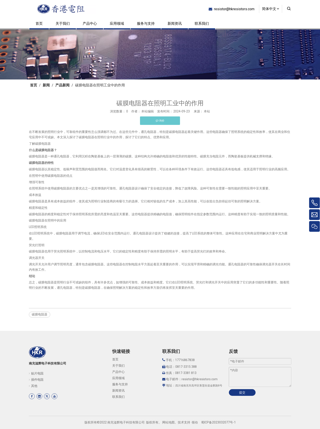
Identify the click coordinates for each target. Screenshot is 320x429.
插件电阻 (37, 379)
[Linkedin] (39, 396)
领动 (195, 422)
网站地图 (168, 422)
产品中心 (90, 23)
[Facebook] (32, 396)
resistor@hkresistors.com (233, 9)
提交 (242, 392)
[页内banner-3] (160, 54)
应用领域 (117, 23)
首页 (39, 23)
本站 (207, 111)
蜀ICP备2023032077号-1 (218, 422)
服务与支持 (146, 23)
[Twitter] (47, 396)
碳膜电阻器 (39, 314)
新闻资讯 (175, 23)
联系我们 (202, 23)
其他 (34, 386)
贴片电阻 (37, 373)
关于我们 (63, 23)
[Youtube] (54, 396)
